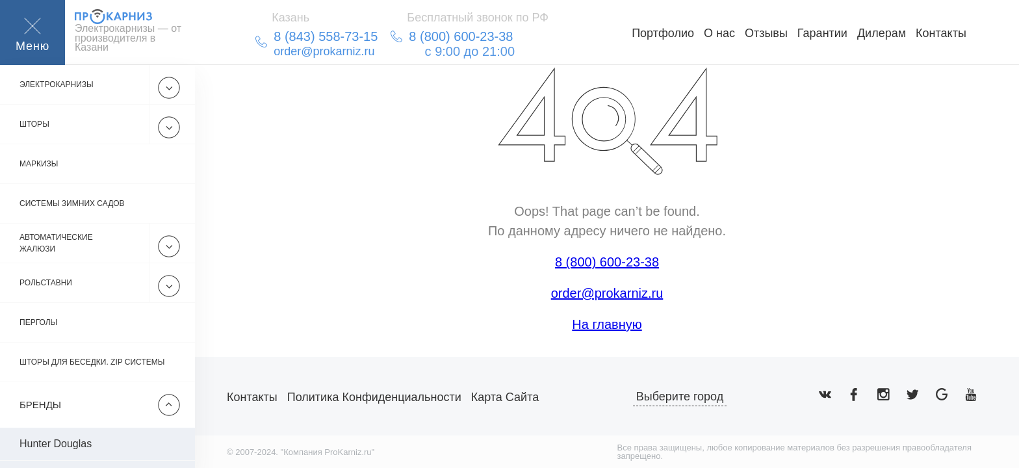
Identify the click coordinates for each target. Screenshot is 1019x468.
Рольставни (45, 282)
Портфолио (663, 33)
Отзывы (766, 33)
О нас (719, 33)
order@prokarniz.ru (607, 293)
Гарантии (822, 33)
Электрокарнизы (56, 84)
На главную (606, 324)
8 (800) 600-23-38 (607, 262)
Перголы (38, 322)
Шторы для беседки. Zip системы (91, 362)
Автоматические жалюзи (56, 243)
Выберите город (680, 396)
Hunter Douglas (55, 443)
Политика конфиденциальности (374, 397)
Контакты (941, 33)
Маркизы (38, 163)
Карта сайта (505, 397)
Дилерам (881, 33)
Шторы (34, 124)
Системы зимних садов (72, 203)
